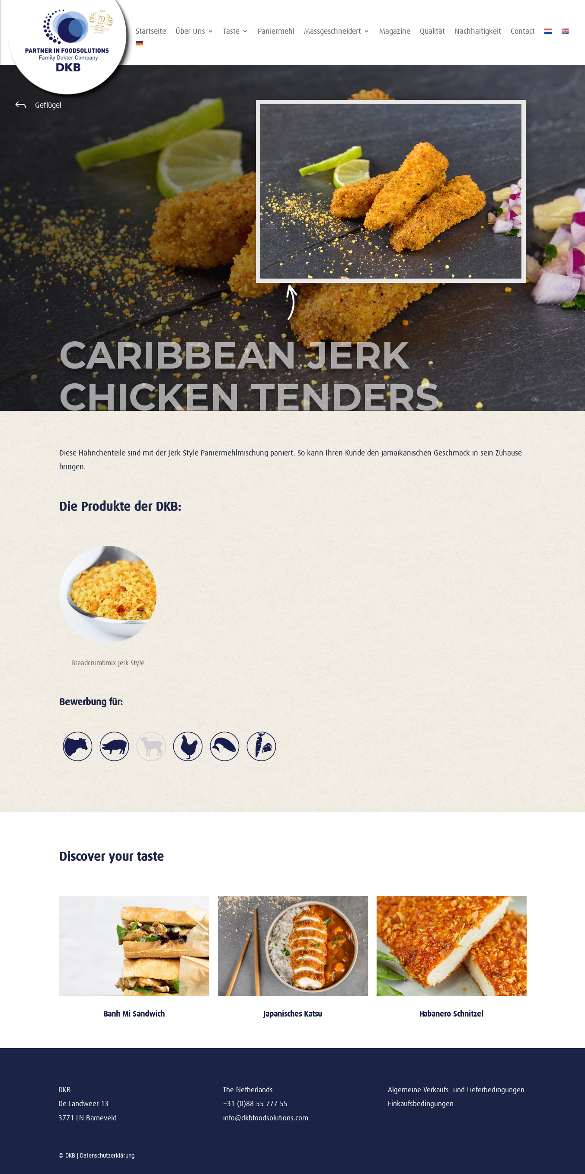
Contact (523, 31)
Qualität (432, 31)
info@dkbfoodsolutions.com (265, 1118)
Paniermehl (276, 31)
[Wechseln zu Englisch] (565, 33)
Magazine (394, 31)
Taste (231, 31)
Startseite (151, 31)
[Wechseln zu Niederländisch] (548, 33)
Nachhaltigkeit (477, 31)
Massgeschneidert (332, 31)
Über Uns (190, 31)
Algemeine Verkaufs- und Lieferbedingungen (456, 1090)
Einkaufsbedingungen (421, 1104)
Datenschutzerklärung (107, 1155)
